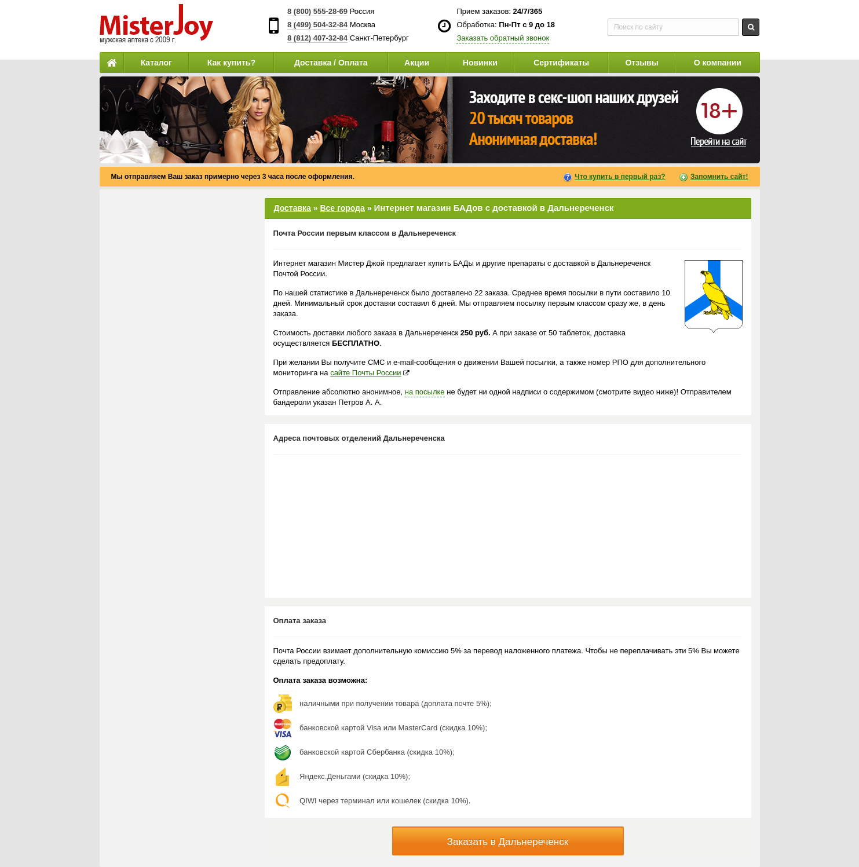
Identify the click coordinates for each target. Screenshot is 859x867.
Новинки (480, 62)
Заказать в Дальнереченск (507, 841)
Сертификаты (561, 62)
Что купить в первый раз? (620, 177)
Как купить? (231, 62)
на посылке (425, 391)
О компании (717, 62)
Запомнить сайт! (719, 177)
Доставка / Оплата (331, 62)
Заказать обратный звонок (502, 38)
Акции (416, 62)
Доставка (292, 208)
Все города (342, 208)
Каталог (156, 62)
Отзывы (641, 62)
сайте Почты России (365, 372)
